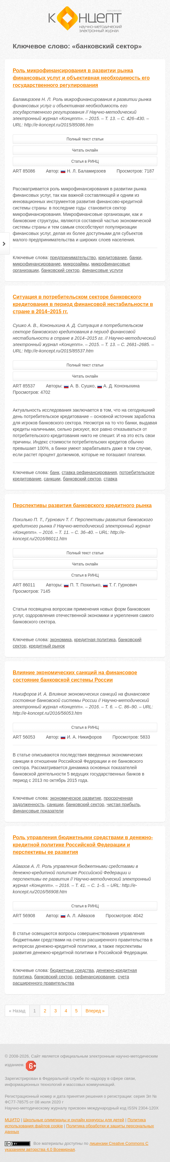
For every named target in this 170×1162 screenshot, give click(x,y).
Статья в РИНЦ (85, 161)
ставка (110, 478)
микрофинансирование (37, 263)
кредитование (112, 257)
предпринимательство (73, 257)
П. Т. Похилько (82, 584)
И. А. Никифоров (81, 737)
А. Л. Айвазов (77, 915)
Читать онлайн (85, 150)
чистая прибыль (123, 804)
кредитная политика (95, 639)
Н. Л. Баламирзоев (83, 171)
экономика (61, 639)
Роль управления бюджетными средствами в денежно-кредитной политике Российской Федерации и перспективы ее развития (83, 845)
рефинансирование (95, 976)
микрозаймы (76, 263)
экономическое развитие (75, 798)
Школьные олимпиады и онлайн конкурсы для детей (73, 1119)
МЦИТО (12, 1119)
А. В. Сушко (79, 385)
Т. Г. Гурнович (120, 584)
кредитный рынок (47, 645)
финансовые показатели (38, 810)
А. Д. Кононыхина (118, 385)
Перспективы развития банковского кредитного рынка (82, 505)
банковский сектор (60, 270)
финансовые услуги (102, 270)
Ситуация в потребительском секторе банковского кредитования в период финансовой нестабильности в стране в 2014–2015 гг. (83, 304)
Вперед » (95, 1010)
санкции (52, 478)
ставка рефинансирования (89, 472)
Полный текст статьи (85, 139)
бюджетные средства (72, 970)
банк (54, 472)
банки (135, 257)
